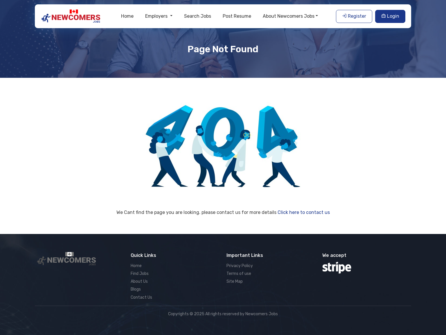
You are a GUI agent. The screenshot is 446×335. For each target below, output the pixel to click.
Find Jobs (140, 273)
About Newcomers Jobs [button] (288, 16)
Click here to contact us (304, 212)
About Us (139, 281)
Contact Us (141, 297)
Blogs (136, 289)
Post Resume (237, 16)
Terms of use (238, 273)
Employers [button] (157, 16)
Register (354, 16)
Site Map (234, 281)
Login (390, 16)
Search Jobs (197, 16)
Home (127, 16)
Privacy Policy (239, 265)
